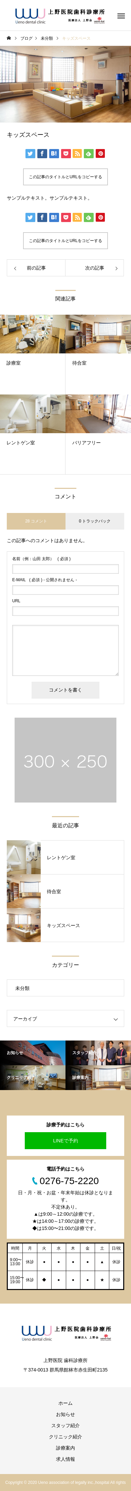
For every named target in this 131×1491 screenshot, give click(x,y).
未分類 (22, 988)
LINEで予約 (65, 1140)
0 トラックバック (95, 521)
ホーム (65, 1403)
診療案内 (65, 1448)
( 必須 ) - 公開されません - (44, 580)
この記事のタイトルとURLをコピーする (65, 176)
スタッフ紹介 (65, 1425)
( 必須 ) (41, 559)
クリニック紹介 (65, 1436)
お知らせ (65, 1414)
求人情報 (65, 1459)
